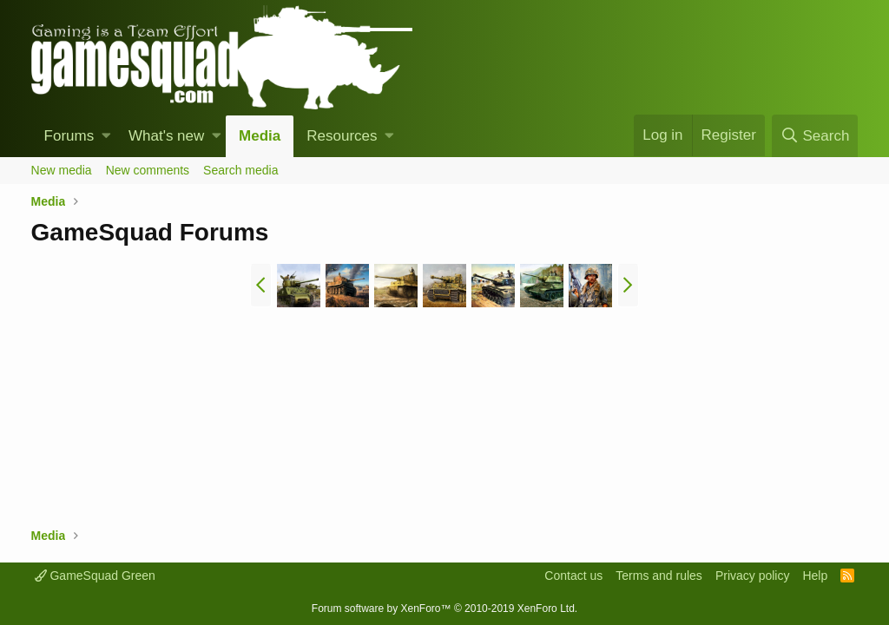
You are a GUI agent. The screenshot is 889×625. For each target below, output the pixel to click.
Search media (240, 170)
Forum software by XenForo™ (444, 608)
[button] (106, 136)
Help (814, 575)
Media (259, 136)
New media (61, 170)
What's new (166, 136)
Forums (69, 136)
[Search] (815, 136)
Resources (341, 136)
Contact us (573, 575)
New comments (147, 170)
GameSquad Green (95, 575)
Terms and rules (659, 575)
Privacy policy (752, 575)
